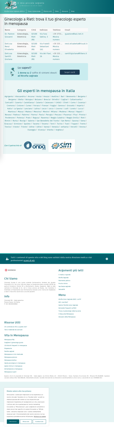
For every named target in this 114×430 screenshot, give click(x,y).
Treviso (8, 127)
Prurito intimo (63, 283)
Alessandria (20, 96)
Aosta (38, 96)
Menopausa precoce (10, 357)
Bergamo (82, 96)
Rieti (83, 118)
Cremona (11, 105)
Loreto (73, 108)
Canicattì (9, 102)
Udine (31, 127)
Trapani (74, 124)
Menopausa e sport (10, 372)
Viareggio (32, 130)
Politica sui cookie (40, 416)
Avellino (55, 96)
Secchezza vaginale (65, 286)
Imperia (80, 105)
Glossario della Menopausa (67, 317)
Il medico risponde (64, 274)
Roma (15, 121)
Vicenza (41, 130)
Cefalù (58, 102)
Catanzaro (49, 102)
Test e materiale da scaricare (13, 329)
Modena (62, 111)
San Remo (65, 121)
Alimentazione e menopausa (13, 369)
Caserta (18, 102)
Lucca (80, 108)
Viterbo (50, 130)
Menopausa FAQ (9, 339)
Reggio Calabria (57, 118)
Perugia (49, 114)
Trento (83, 124)
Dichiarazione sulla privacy (29, 385)
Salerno (31, 121)
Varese (47, 127)
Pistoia (82, 114)
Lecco (51, 108)
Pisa (75, 114)
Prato (28, 118)
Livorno (59, 108)
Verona (82, 127)
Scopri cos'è (70, 72)
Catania (39, 102)
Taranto (36, 124)
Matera (28, 111)
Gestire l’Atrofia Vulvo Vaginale (68, 305)
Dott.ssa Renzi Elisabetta (9, 46)
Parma (34, 114)
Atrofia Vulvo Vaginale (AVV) (14, 11)
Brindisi (55, 99)
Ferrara (36, 105)
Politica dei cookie (63, 385)
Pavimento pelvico (64, 280)
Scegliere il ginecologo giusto (13, 342)
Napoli (79, 111)
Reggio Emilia (73, 118)
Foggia (53, 105)
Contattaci (91, 385)
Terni (52, 124)
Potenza (20, 118)
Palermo (25, 114)
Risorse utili (48, 11)
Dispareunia (8, 348)
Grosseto (71, 105)
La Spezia (18, 108)
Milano (54, 111)
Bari (62, 96)
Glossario (65, 11)
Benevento (71, 96)
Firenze (45, 105)
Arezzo (46, 96)
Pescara (58, 114)
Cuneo (28, 105)
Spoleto (27, 124)
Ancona (31, 96)
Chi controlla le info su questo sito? (15, 327)
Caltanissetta (76, 99)
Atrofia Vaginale (63, 277)
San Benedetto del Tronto (48, 121)
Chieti (65, 102)
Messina (37, 111)
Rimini (8, 121)
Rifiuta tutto (26, 421)
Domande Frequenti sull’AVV (67, 308)
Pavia (41, 114)
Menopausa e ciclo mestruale (13, 354)
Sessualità (62, 289)
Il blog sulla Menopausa (66, 314)
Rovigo (23, 121)
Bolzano (38, 99)
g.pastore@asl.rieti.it (74, 34)
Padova (16, 114)
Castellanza (29, 102)
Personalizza (13, 421)
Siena (83, 121)
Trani (67, 124)
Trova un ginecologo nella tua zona (70, 311)
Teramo (45, 124)
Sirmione (18, 124)
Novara (8, 114)
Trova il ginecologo (34, 11)
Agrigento (9, 96)
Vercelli (74, 127)
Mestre (46, 111)
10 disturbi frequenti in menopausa (15, 345)
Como (73, 102)
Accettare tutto (39, 421)
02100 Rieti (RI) (34, 37)
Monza (71, 111)
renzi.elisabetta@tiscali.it (76, 43)
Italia (9, 108)
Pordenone (10, 118)
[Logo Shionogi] (10, 270)
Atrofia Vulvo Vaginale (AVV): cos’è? (70, 299)
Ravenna (45, 118)
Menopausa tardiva (10, 360)
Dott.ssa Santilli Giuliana (8, 56)
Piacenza (67, 114)
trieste (16, 127)
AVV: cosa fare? (63, 302)
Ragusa (36, 118)
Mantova (12, 111)
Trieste (24, 127)
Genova (61, 105)
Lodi (66, 108)
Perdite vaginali (9, 351)
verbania (64, 127)
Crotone (20, 105)
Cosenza (81, 102)
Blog (72, 11)
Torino (60, 124)
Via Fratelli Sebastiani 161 (45, 46)
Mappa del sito (79, 385)
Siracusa (8, 124)
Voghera (59, 130)
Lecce (44, 108)
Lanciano (28, 108)
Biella (20, 99)
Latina (37, 108)
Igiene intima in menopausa (13, 366)
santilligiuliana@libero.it (76, 53)
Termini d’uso (48, 385)
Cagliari (64, 99)
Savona (75, 121)
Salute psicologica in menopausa (14, 363)
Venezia (55, 127)
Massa (20, 111)
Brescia (47, 99)
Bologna (29, 99)
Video (57, 11)
